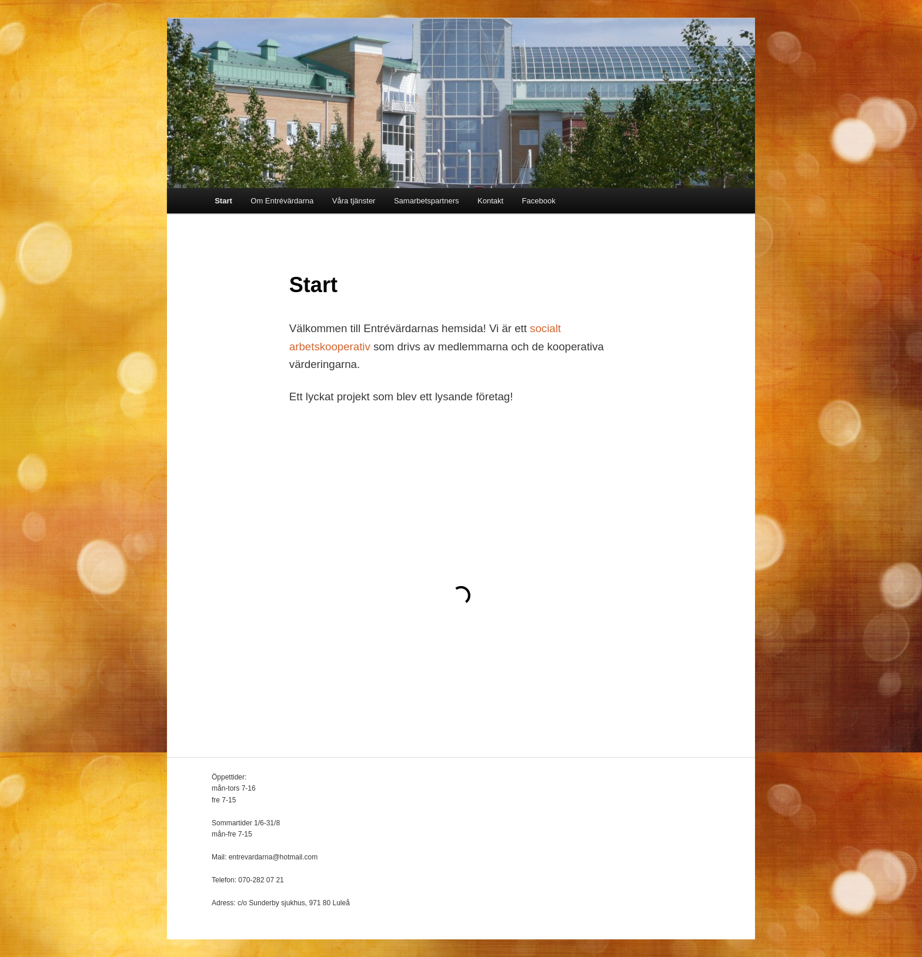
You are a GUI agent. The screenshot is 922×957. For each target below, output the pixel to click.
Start (223, 200)
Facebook (539, 200)
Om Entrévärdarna (281, 200)
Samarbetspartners (426, 200)
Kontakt (490, 200)
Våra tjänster (354, 200)
